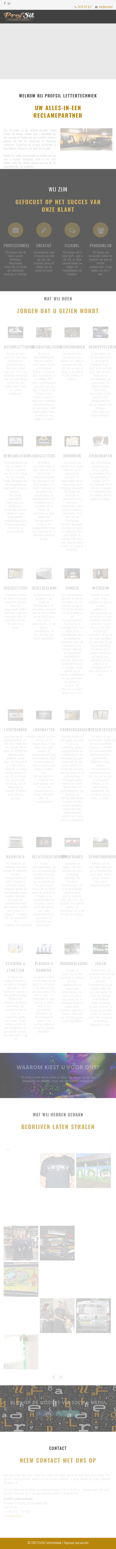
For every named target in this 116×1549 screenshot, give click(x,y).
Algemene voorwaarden (76, 1542)
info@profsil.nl (105, 7)
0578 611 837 (85, 7)
